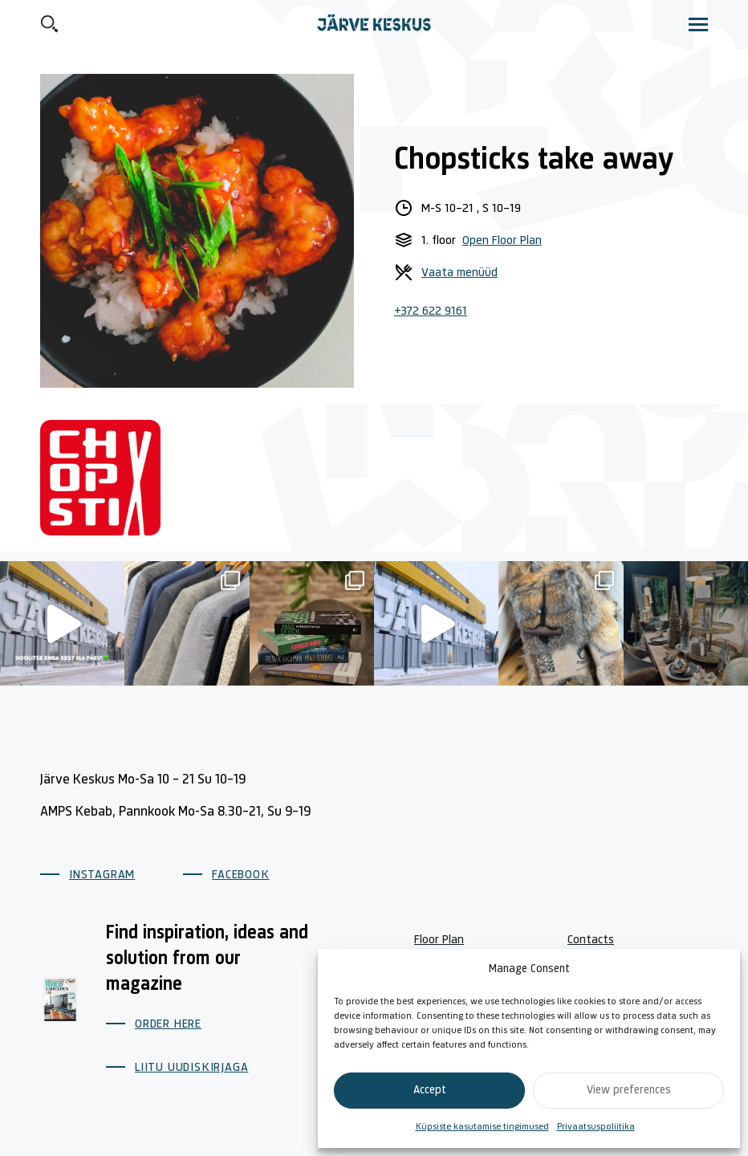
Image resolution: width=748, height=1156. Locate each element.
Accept (429, 1091)
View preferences (629, 1091)
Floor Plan (439, 940)
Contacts (590, 940)
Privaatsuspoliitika (596, 1127)
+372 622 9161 (430, 311)
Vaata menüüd (459, 273)
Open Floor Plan (502, 240)
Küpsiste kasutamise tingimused (482, 1127)
